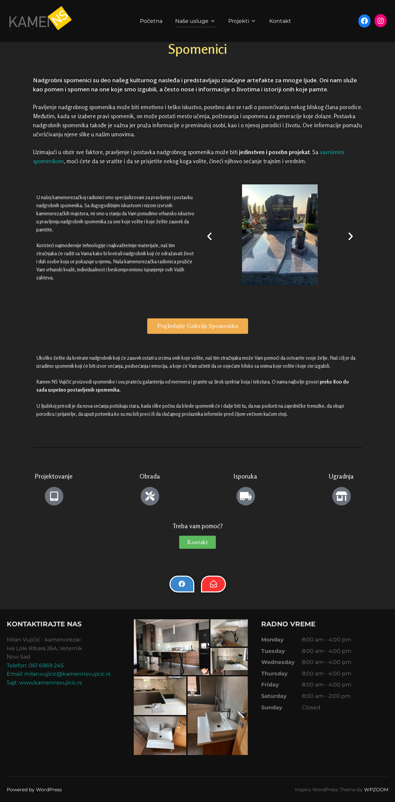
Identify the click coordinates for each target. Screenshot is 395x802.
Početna (151, 21)
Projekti (242, 21)
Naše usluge (195, 21)
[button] (209, 253)
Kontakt (280, 21)
